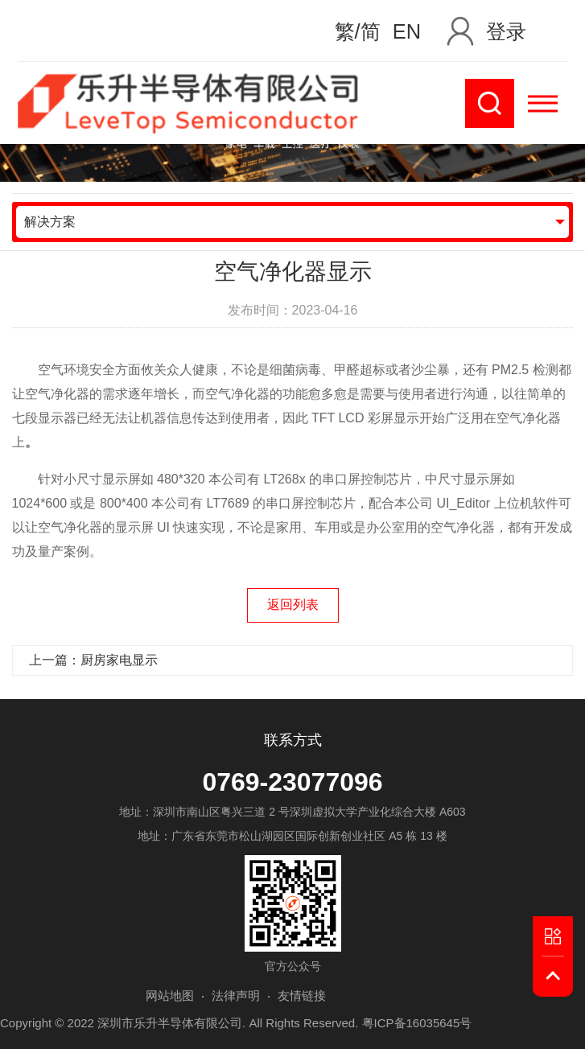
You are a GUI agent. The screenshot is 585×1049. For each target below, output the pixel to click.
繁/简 (358, 32)
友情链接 (302, 995)
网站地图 (170, 995)
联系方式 (293, 740)
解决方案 (50, 221)
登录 (506, 31)
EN (407, 32)
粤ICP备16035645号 (417, 1023)
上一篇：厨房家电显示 (93, 660)
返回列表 (293, 604)
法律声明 (236, 995)
